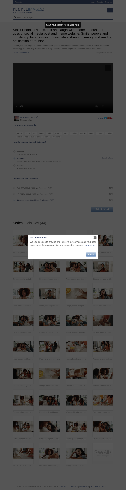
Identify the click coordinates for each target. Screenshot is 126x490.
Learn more (89, 245)
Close (91, 254)
